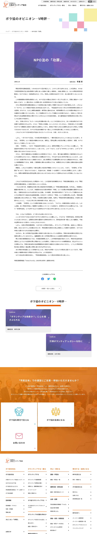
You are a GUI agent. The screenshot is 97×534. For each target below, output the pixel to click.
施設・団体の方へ (33, 479)
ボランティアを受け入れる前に (36, 472)
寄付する (75, 444)
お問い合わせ (10, 489)
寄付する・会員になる (87, 5)
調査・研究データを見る (57, 476)
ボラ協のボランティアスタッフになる (36, 458)
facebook (85, 523)
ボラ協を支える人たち (12, 439)
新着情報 (46, 1)
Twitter (85, 518)
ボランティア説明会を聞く (35, 435)
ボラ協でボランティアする (36, 453)
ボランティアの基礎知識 (34, 432)
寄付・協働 (76, 503)
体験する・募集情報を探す (35, 439)
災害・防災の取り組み (57, 490)
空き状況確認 (31, 494)
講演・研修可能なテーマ (57, 444)
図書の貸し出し (54, 463)
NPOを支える (77, 427)
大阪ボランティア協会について (14, 432)
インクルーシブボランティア (35, 510)
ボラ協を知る (42, 5)
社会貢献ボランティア (79, 496)
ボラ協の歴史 (9, 445)
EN (94, 1)
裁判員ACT (53, 483)
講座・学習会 (54, 427)
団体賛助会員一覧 (77, 451)
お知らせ (8, 484)
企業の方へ (82, 1)
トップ (8, 31)
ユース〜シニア (32, 442)
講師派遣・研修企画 (56, 1)
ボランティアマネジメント (80, 477)
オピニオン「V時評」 (12, 472)
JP (90, 1)
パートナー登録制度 (78, 470)
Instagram (85, 527)
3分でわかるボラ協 (11, 435)
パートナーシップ (77, 500)
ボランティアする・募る (57, 5)
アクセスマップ (52, 521)
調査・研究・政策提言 (57, 471)
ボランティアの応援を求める (37, 467)
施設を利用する (33, 486)
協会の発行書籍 (54, 460)
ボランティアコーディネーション (37, 503)
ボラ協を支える (77, 439)
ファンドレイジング (78, 480)
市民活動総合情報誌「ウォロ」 (58, 457)
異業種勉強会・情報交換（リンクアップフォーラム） (81, 507)
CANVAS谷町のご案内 (34, 491)
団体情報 (8, 453)
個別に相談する (32, 445)
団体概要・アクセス (11, 458)
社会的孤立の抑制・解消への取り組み (58, 496)
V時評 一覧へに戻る (48, 288)
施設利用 (66, 1)
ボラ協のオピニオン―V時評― (20, 31)
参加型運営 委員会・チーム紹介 (14, 442)
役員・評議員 (9, 461)
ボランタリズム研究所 (56, 479)
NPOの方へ (74, 1)
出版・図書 (53, 452)
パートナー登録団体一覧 (79, 474)
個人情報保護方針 (11, 495)
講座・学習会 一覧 (55, 432)
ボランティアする (33, 427)
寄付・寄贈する (77, 432)
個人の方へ (31, 475)
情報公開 (8, 465)
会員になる (76, 448)
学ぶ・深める (72, 5)
